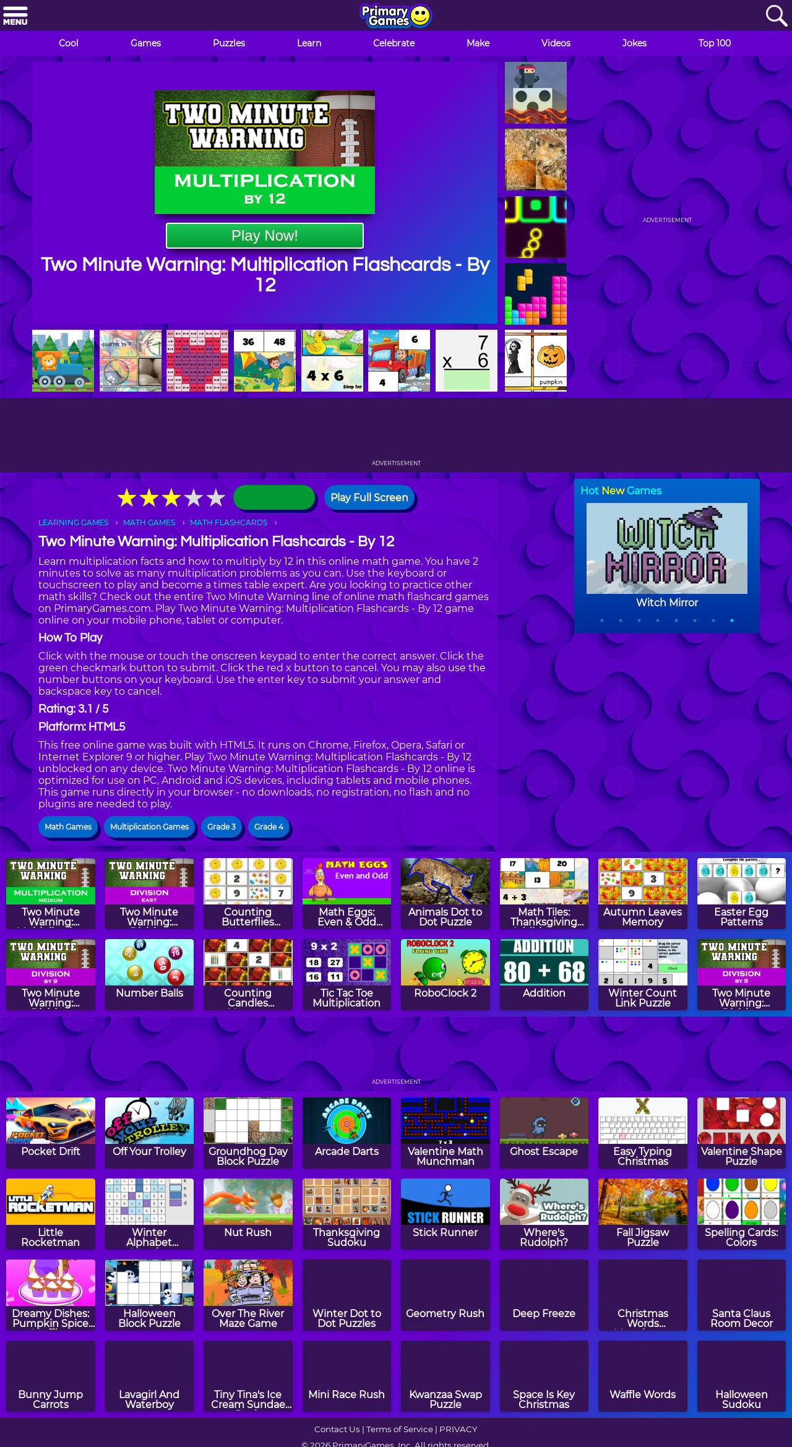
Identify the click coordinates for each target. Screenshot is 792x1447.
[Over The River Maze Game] (248, 1295)
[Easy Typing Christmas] (642, 1133)
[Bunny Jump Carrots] (50, 1376)
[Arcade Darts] (347, 1133)
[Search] (777, 16)
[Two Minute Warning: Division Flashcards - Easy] (149, 893)
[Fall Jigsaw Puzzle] (642, 1214)
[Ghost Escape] (544, 1133)
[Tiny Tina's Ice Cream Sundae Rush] (248, 1376)
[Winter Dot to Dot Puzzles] (347, 1295)
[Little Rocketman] (50, 1214)
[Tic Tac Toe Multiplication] (347, 974)
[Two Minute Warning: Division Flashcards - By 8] (741, 974)
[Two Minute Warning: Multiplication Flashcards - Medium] (50, 893)
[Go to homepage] (396, 16)
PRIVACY (458, 1429)
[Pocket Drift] (50, 1133)
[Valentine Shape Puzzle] (741, 1133)
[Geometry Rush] (445, 1295)
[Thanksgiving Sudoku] (347, 1214)
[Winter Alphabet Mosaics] (149, 1214)
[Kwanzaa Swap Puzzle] (445, 1376)
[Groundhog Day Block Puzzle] (248, 1133)
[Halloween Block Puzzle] (149, 1295)
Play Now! (264, 235)
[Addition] (544, 974)
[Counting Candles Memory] (248, 974)
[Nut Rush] (248, 1214)
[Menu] (15, 16)
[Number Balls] (149, 974)
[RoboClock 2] (445, 974)
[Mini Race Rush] (347, 1376)
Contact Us (337, 1429)
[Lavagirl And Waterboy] (149, 1376)
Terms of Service (399, 1429)
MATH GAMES (149, 522)
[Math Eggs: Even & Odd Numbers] (347, 893)
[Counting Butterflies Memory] (248, 893)
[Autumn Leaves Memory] (642, 893)
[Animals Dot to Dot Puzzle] (445, 893)
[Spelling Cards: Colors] (741, 1214)
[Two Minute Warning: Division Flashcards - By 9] (50, 974)
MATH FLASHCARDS (228, 522)
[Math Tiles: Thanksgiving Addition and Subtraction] (544, 893)
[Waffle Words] (642, 1376)
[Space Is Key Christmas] (544, 1376)
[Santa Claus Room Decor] (741, 1295)
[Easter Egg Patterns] (741, 893)
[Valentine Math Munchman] (445, 1133)
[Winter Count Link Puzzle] (642, 974)
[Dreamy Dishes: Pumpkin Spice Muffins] (50, 1295)
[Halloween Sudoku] (741, 1376)
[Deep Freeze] (544, 1295)
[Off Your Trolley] (149, 1133)
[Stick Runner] (445, 1214)
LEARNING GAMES (73, 522)
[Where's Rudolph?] (544, 1214)
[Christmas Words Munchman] (642, 1295)
